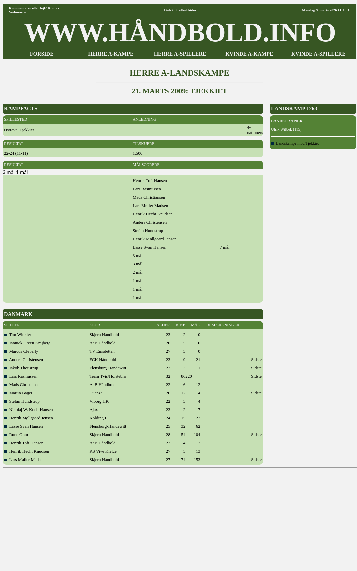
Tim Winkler (17, 334)
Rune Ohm (16, 434)
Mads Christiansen (23, 384)
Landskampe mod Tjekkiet (295, 143)
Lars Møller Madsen (24, 459)
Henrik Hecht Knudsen (26, 451)
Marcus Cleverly (21, 351)
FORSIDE (42, 54)
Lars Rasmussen (20, 376)
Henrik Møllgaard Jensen (28, 417)
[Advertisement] (180, 517)
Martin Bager (18, 392)
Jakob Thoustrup (21, 367)
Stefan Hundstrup (22, 401)
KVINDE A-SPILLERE (318, 54)
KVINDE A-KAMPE (249, 54)
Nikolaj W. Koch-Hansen (28, 409)
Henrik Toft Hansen (23, 442)
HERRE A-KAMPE (110, 54)
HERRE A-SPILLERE (180, 54)
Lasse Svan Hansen (23, 426)
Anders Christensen (23, 359)
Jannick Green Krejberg (27, 342)
